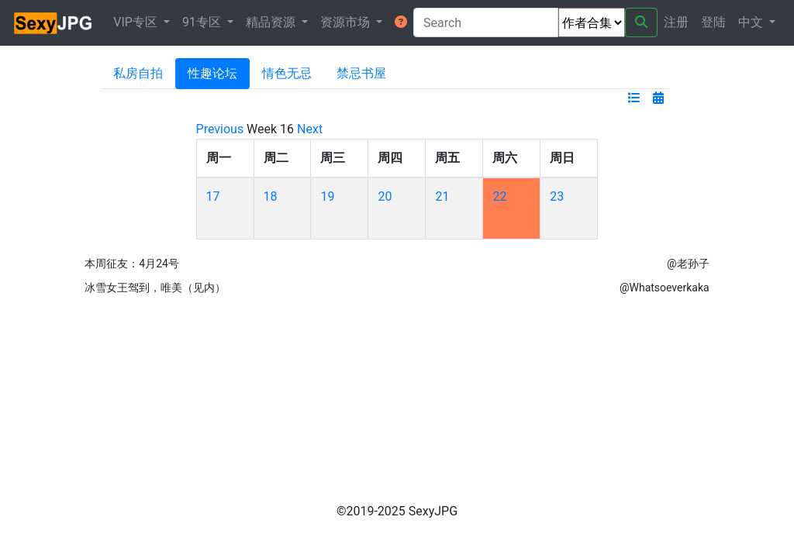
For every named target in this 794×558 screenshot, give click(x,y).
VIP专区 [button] (137, 22)
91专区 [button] (203, 22)
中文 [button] (752, 22)
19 (327, 196)
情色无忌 (287, 73)
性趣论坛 (212, 73)
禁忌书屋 (361, 73)
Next (310, 129)
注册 (676, 22)
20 (385, 196)
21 (442, 196)
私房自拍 (138, 73)
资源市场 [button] (346, 22)
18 (271, 196)
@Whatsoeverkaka (664, 287)
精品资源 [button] (272, 22)
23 (557, 196)
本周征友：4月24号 (132, 263)
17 (213, 196)
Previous (220, 129)
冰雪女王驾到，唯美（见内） (155, 287)
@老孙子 (688, 263)
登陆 (713, 22)
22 (499, 196)
